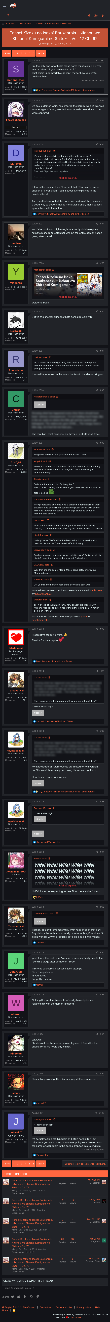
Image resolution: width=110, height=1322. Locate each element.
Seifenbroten (15, 80)
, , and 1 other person (67, 90)
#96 (102, 952)
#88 (102, 390)
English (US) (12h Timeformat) (18, 1307)
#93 (102, 801)
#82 (102, 100)
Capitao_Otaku (93, 1261)
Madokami (16, 648)
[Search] (8, 15)
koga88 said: (40, 461)
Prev (7, 53)
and (48, 842)
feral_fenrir (95, 1241)
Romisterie (16, 370)
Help (97, 1307)
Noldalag (16, 330)
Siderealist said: (42, 449)
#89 (102, 443)
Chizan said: (40, 677)
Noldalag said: (41, 579)
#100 (101, 1113)
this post (97, 590)
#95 (102, 907)
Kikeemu (16, 1053)
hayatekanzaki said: (44, 396)
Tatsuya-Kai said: (43, 150)
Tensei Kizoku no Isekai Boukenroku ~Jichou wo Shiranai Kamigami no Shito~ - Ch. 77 (32, 1184)
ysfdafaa (16, 282)
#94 (102, 852)
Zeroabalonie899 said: (46, 499)
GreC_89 (16, 462)
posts (84, 616)
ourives (96, 1202)
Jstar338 (16, 971)
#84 (102, 223)
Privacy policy (84, 1307)
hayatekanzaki (43, 593)
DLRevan (16, 163)
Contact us (45, 1307)
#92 (102, 731)
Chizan (16, 409)
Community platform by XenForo (80, 1315)
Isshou (16, 1093)
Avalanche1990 (16, 871)
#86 (102, 311)
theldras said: (41, 357)
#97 (102, 994)
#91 (102, 671)
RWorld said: (40, 858)
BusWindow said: (43, 550)
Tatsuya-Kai (16, 690)
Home (5, 1310)
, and (54, 661)
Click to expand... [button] (68, 178)
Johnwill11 (16, 1132)
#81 (102, 60)
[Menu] (5, 5)
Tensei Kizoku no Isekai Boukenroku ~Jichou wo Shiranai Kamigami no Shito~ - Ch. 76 (32, 1204)
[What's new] (102, 15)
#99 (102, 1073)
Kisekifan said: (41, 535)
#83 (102, 144)
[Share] (97, 61)
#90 (102, 629)
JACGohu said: (42, 564)
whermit (16, 1014)
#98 (102, 1034)
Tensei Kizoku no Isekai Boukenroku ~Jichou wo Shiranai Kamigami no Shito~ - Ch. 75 (32, 1262)
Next (40, 53)
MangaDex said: (42, 269)
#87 (102, 351)
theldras (16, 243)
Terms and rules (63, 1307)
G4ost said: (40, 520)
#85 (102, 263)
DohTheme (76, 1317)
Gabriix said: (40, 479)
